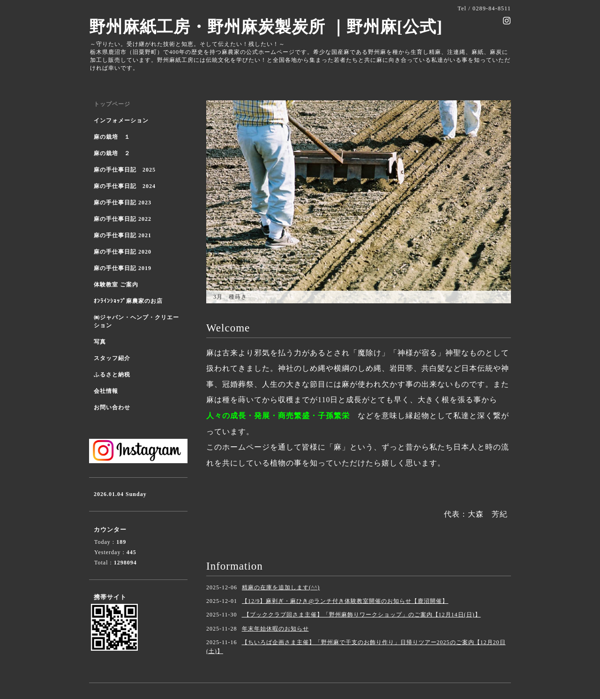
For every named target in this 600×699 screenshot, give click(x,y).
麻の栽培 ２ (112, 153)
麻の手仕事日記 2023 (122, 202)
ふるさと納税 (112, 374)
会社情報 (106, 391)
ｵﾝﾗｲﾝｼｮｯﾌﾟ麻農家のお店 (128, 301)
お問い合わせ (112, 407)
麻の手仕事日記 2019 (122, 268)
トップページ (112, 104)
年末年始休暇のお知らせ (275, 628)
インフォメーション (121, 120)
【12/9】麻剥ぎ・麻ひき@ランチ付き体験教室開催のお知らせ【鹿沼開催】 (345, 601)
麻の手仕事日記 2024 (125, 186)
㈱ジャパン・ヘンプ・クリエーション (136, 321)
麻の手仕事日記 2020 (122, 251)
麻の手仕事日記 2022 (122, 219)
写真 (100, 341)
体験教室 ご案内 (116, 284)
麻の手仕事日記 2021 (122, 235)
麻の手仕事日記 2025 (125, 169)
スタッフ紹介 (112, 358)
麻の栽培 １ (112, 137)
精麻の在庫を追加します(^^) (281, 587)
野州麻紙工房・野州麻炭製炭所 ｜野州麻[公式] (265, 27)
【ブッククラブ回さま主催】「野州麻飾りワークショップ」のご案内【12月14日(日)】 (361, 614)
